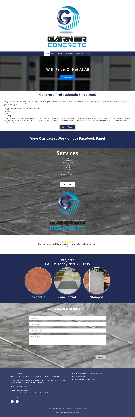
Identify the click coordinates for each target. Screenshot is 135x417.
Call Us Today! (67, 127)
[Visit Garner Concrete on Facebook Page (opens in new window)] (12, 401)
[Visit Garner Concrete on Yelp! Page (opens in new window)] (17, 401)
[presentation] (94, 349)
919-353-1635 (67, 77)
